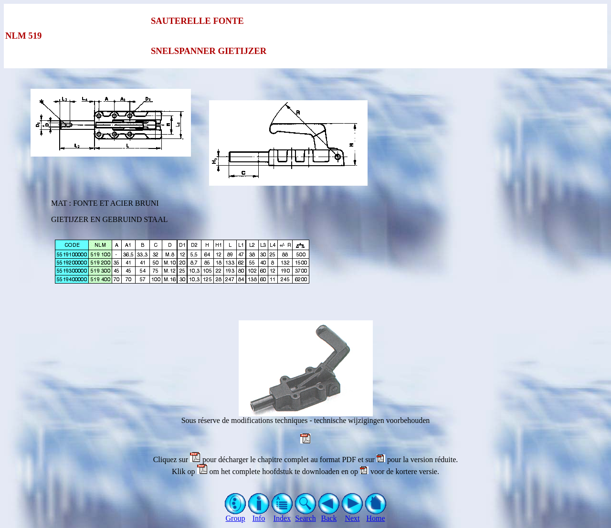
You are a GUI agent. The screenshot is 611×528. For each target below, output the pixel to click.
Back (329, 514)
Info (259, 514)
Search (305, 514)
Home (376, 514)
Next (352, 514)
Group (235, 514)
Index (282, 514)
